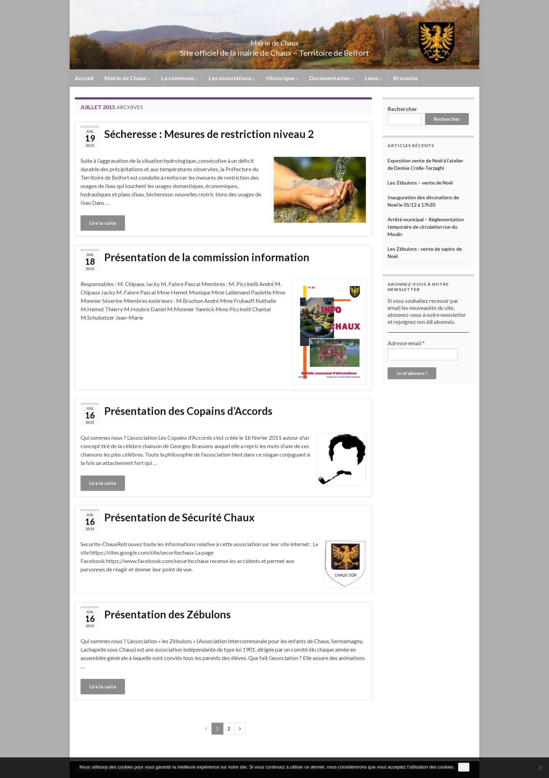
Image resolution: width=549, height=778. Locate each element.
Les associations (232, 78)
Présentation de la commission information (207, 257)
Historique (282, 78)
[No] (540, 767)
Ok (464, 767)
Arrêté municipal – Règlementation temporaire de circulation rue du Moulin (426, 226)
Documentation (331, 78)
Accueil (84, 78)
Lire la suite (102, 223)
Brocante (405, 78)
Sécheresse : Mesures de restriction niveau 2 (209, 133)
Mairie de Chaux (274, 41)
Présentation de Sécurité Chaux (179, 517)
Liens (373, 78)
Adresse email (406, 343)
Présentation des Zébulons (167, 614)
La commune (179, 78)
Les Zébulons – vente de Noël (420, 183)
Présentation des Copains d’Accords (188, 410)
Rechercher (402, 108)
